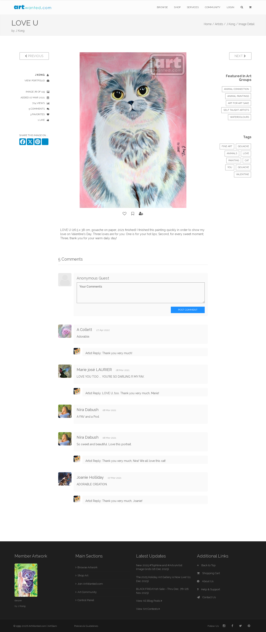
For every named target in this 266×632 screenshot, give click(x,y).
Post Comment (187, 309)
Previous (34, 56)
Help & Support (208, 589)
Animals (232, 153)
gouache (243, 167)
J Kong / (232, 24)
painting (233, 160)
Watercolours (239, 117)
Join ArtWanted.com (90, 583)
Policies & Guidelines (86, 626)
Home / (209, 24)
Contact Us (206, 597)
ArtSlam (52, 626)
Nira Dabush (88, 410)
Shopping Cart (208, 573)
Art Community (87, 592)
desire (18, 600)
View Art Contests (148, 608)
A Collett (84, 329)
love (246, 153)
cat (247, 160)
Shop (177, 7)
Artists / (220, 24)
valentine (242, 174)
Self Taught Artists (236, 110)
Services (193, 7)
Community (212, 7)
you (229, 167)
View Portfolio (35, 80)
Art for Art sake (238, 103)
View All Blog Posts (149, 600)
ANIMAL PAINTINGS (238, 96)
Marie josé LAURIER (94, 369)
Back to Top (206, 565)
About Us (205, 581)
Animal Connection (236, 89)
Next (240, 56)
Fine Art (227, 146)
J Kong (20, 30)
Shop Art (83, 575)
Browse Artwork (87, 567)
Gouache (243, 146)
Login (230, 7)
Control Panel (86, 600)
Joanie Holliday (90, 477)
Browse (162, 7)
